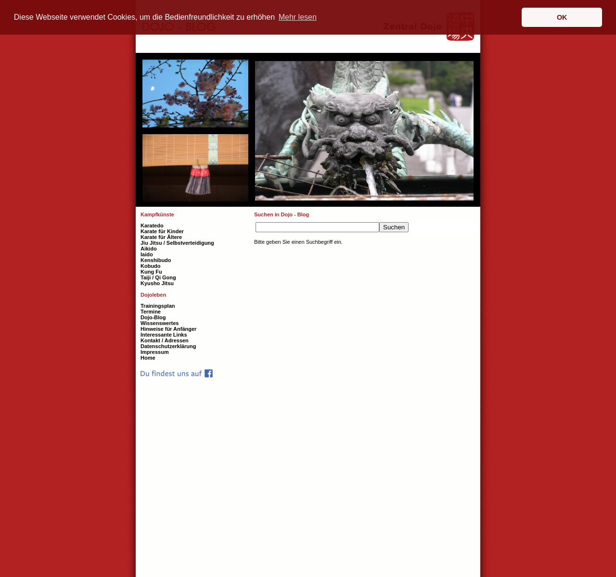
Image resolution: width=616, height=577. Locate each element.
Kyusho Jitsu (157, 283)
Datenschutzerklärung (168, 346)
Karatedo (152, 225)
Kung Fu (151, 272)
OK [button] (562, 17)
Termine (151, 311)
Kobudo (151, 266)
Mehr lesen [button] (298, 17)
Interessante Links (164, 335)
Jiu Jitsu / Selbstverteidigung (177, 243)
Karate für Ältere (161, 237)
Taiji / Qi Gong (158, 277)
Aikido (149, 248)
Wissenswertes (160, 323)
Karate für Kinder (162, 231)
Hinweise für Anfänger (168, 329)
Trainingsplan (158, 306)
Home (148, 358)
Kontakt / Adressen (165, 340)
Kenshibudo (156, 260)
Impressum (155, 352)
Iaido (147, 254)
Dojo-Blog (153, 317)
